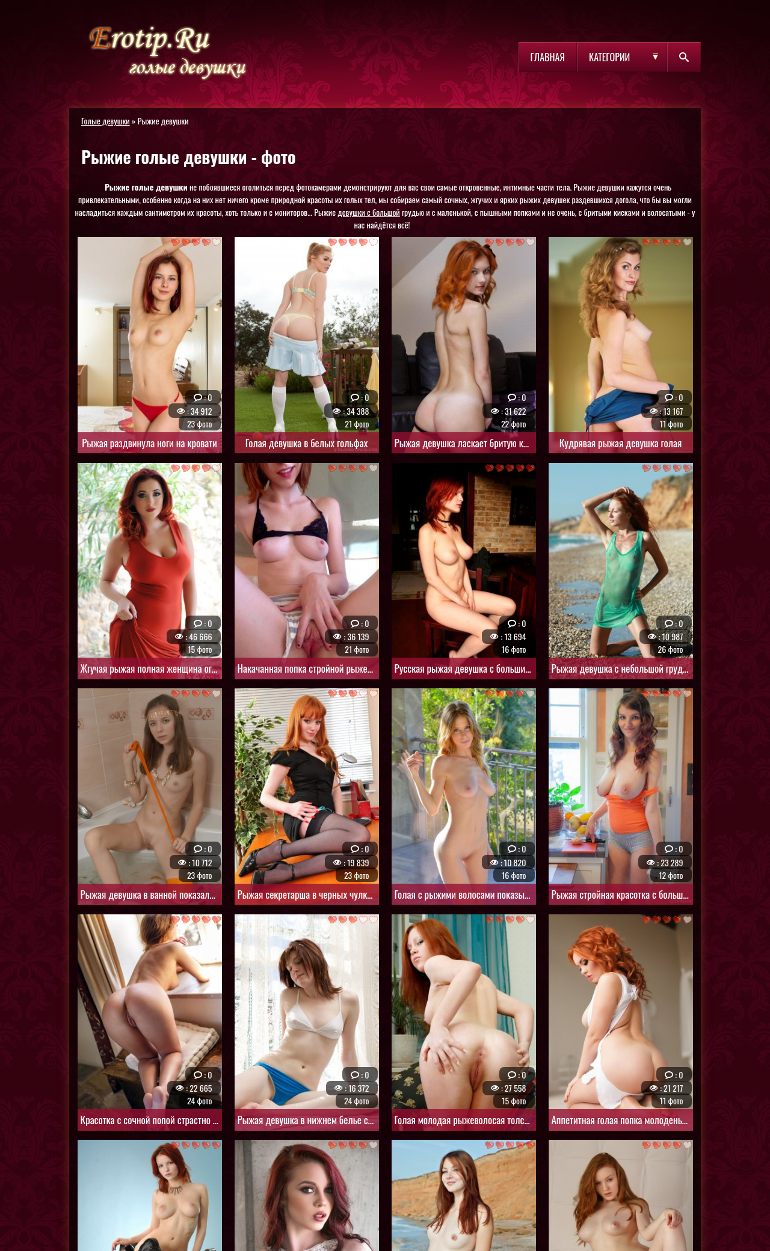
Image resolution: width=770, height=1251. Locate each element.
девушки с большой (368, 212)
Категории (609, 57)
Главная (548, 57)
